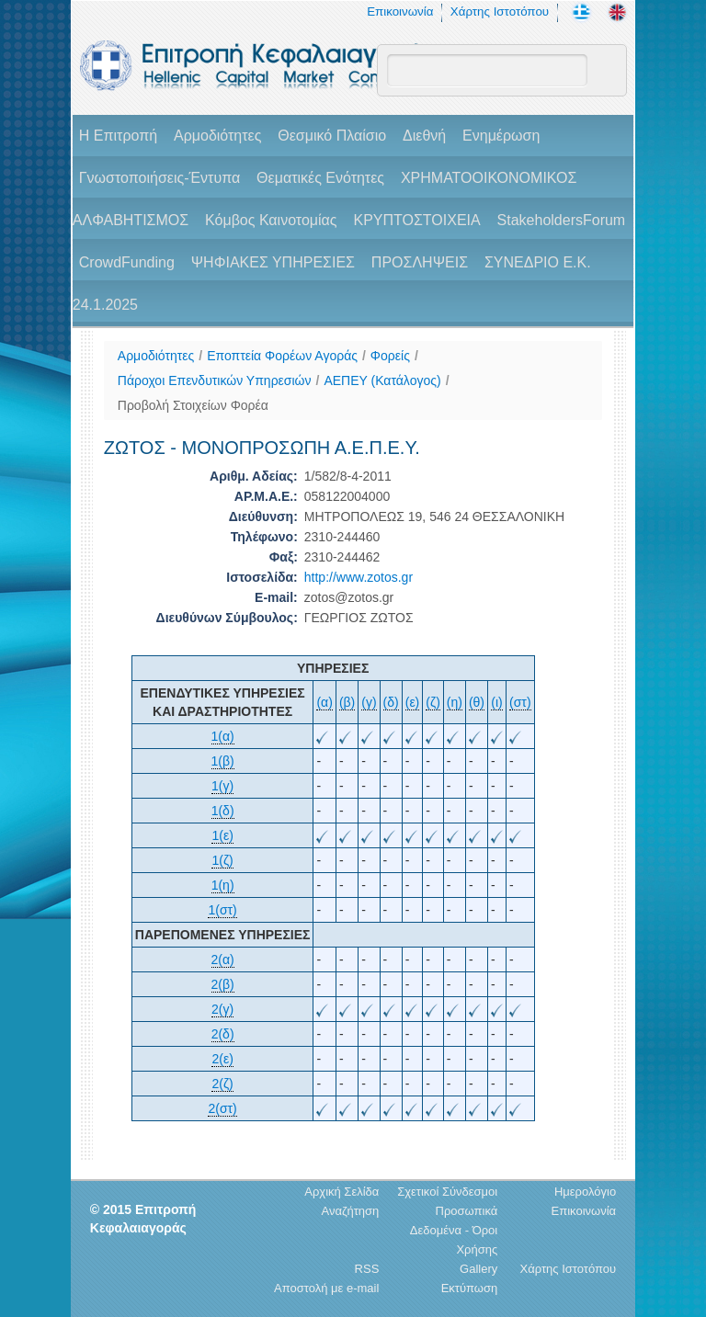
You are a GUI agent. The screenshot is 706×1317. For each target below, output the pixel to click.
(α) (324, 702)
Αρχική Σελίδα (341, 1191)
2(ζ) (222, 1083)
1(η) (222, 885)
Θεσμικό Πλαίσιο (332, 135)
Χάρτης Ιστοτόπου (499, 11)
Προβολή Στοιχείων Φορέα (193, 405)
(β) (347, 702)
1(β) (222, 761)
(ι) (496, 702)
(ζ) (433, 702)
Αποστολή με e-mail (326, 1288)
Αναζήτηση (351, 1211)
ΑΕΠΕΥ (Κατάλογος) (382, 380)
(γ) (368, 702)
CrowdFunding (127, 262)
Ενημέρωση (501, 135)
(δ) (391, 702)
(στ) (520, 702)
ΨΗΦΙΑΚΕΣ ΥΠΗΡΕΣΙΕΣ (273, 262)
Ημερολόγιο (585, 1191)
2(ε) (222, 1058)
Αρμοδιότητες (217, 135)
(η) (454, 702)
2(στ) (222, 1108)
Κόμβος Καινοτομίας (271, 220)
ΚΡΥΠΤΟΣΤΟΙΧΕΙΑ (416, 220)
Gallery (478, 1269)
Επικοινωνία (400, 11)
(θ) (476, 702)
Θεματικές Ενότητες (320, 178)
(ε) (412, 702)
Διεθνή (424, 135)
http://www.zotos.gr (358, 577)
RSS (367, 1269)
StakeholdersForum (561, 220)
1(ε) (222, 835)
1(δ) (222, 810)
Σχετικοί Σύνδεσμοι (447, 1191)
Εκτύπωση (469, 1288)
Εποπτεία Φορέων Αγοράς (282, 355)
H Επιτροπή (118, 135)
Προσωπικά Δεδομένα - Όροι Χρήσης (453, 1230)
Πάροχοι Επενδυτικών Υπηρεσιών (215, 380)
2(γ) (222, 1009)
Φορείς (390, 355)
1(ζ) (222, 860)
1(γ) (222, 785)
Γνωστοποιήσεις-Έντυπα (159, 178)
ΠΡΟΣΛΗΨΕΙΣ (419, 262)
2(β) (222, 984)
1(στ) (222, 910)
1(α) (222, 736)
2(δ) (222, 1034)
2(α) (222, 959)
